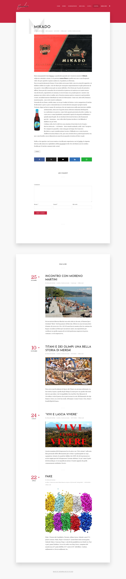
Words (64, 6)
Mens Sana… (82, 6)
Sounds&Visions (72, 6)
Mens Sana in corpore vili (65, 482)
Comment (37, 184)
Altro (70, 31)
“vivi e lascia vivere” (61, 414)
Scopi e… (89, 6)
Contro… (96, 6)
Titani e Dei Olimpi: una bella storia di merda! (68, 349)
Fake (48, 476)
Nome (36, 204)
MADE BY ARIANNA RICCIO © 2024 (63, 571)
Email (55, 204)
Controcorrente (76, 31)
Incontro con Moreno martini (64, 278)
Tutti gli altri (79, 482)
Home (58, 6)
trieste (37, 151)
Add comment (48, 31)
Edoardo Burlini (40, 31)
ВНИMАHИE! (104, 6)
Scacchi (74, 482)
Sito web (75, 204)
